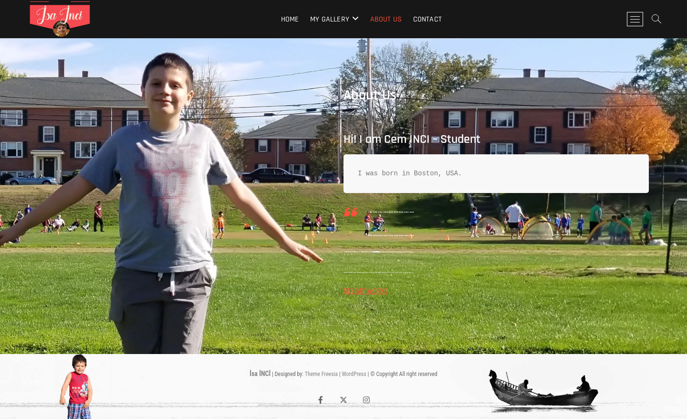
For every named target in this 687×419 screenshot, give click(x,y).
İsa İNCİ (260, 373)
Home (290, 19)
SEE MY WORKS (366, 291)
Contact (427, 19)
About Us (386, 19)
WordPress (354, 374)
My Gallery (329, 19)
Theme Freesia (321, 374)
